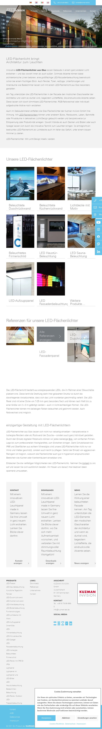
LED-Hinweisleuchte (13, 636)
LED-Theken (10, 584)
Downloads (34, 584)
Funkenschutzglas (13, 612)
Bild (70, 439)
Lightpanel (10, 668)
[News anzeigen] (82, 564)
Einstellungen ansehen (87, 718)
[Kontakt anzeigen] (19, 562)
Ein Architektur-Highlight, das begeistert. (20, 43)
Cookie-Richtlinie (57, 724)
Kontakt (85, 463)
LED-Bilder (10, 679)
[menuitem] (30, 2)
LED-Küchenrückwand (14, 601)
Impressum (81, 724)
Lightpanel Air (11, 672)
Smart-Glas (10, 626)
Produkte (11, 581)
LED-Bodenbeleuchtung (15, 608)
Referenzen (34, 587)
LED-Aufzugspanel (21, 300)
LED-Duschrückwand (14, 598)
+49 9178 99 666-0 (62, 3)
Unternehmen (35, 591)
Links (32, 581)
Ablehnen (66, 718)
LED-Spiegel (10, 640)
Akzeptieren (46, 718)
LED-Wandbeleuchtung (15, 605)
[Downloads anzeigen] (51, 562)
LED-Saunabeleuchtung (15, 587)
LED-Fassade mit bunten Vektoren (12, 38)
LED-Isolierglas (11, 650)
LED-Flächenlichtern (28, 115)
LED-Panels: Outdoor (14, 696)
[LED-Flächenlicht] (25, 9)
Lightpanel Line (12, 675)
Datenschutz (70, 724)
